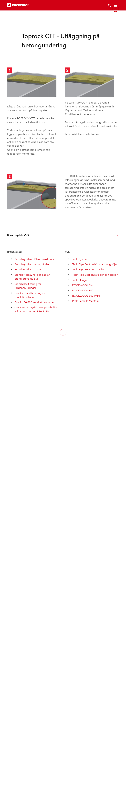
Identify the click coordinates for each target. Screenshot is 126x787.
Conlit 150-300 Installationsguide (34, 302)
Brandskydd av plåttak (27, 269)
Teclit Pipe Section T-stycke (88, 269)
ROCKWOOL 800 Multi (86, 295)
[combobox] (63, 235)
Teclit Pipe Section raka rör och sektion (95, 274)
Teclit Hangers (80, 280)
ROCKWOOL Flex (83, 285)
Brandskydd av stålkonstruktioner (34, 259)
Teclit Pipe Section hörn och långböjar (94, 264)
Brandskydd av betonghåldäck (32, 264)
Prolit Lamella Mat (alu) (85, 301)
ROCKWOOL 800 (82, 290)
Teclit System (79, 259)
